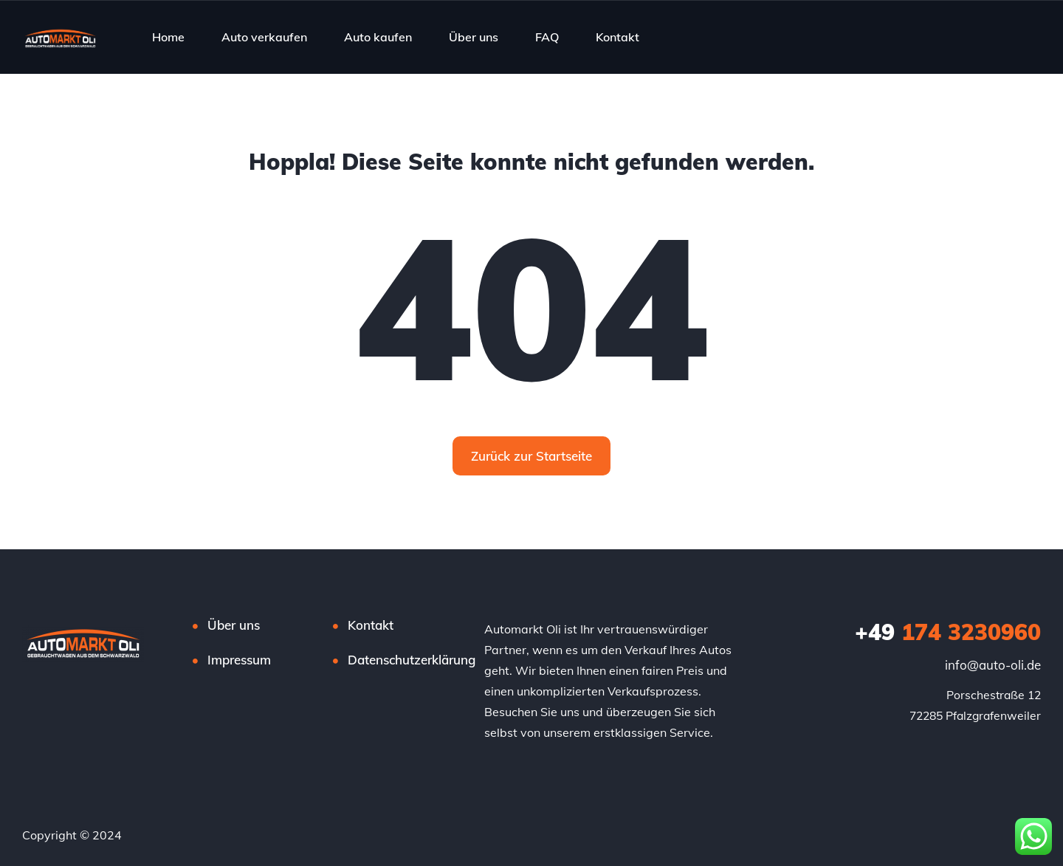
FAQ (547, 37)
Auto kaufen (378, 37)
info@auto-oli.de (993, 665)
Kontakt (617, 37)
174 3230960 (948, 632)
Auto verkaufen (264, 37)
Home (168, 37)
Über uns (473, 37)
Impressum (239, 659)
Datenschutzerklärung (411, 659)
